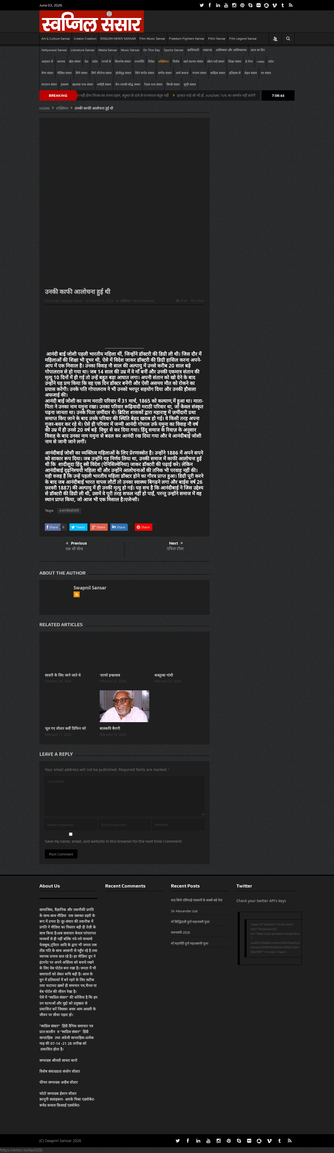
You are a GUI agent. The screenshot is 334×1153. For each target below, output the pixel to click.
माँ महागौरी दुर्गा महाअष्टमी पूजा (189, 943)
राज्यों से (106, 61)
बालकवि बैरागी (110, 728)
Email (197, 301)
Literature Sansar (82, 50)
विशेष (176, 61)
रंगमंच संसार (199, 73)
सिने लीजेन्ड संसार (101, 73)
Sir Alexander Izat (184, 911)
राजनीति (139, 61)
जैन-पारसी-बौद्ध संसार (127, 84)
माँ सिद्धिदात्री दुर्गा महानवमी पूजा (190, 921)
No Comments (143, 301)
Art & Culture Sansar (55, 38)
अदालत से (47, 61)
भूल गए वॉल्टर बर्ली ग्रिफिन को (65, 728)
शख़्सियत (163, 61)
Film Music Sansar (152, 38)
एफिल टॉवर (175, 548)
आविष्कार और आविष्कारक (231, 50)
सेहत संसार (250, 73)
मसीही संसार (104, 84)
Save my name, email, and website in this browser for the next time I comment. (114, 841)
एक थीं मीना (74, 549)
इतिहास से (235, 73)
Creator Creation (85, 38)
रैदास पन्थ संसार (153, 84)
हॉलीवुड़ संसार (123, 73)
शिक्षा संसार (234, 61)
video (260, 61)
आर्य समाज (182, 73)
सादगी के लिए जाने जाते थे (63, 675)
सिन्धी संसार (173, 84)
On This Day (151, 50)
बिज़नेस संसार (123, 61)
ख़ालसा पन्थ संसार (82, 84)
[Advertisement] (124, 328)
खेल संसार (75, 61)
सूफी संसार (190, 84)
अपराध (61, 61)
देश (86, 61)
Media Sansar (107, 50)
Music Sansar (130, 50)
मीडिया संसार (64, 73)
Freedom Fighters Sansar (186, 38)
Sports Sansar (173, 50)
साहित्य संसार (217, 73)
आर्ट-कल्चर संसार (193, 61)
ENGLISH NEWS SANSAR (118, 38)
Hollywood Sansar (54, 50)
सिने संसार (81, 73)
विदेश (151, 61)
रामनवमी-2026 (180, 932)
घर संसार (266, 73)
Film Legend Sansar (243, 38)
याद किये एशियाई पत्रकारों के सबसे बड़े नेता (196, 900)
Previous (76, 543)
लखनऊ (207, 50)
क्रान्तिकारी (193, 50)
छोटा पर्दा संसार (215, 61)
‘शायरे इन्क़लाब (110, 675)
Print (181, 301)
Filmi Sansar (216, 38)
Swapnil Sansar (72, 301)
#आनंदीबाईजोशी (69, 510)
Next (176, 543)
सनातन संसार (49, 84)
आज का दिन (257, 50)
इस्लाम (64, 84)
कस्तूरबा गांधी (163, 675)
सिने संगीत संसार (144, 73)
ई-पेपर (249, 61)
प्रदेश (95, 61)
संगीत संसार (165, 73)
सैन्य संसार (47, 73)
